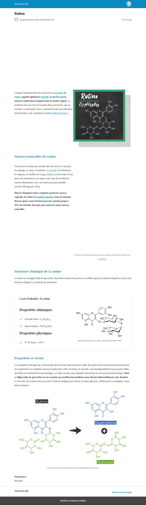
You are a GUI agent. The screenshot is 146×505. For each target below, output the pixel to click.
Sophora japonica (45, 197)
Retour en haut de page (122, 492)
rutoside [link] (44, 97)
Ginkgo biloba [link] (46, 174)
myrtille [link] (53, 170)
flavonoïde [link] (61, 97)
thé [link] (71, 174)
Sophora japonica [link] (60, 113)
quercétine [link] (102, 259)
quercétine (58, 93)
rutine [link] (17, 97)
